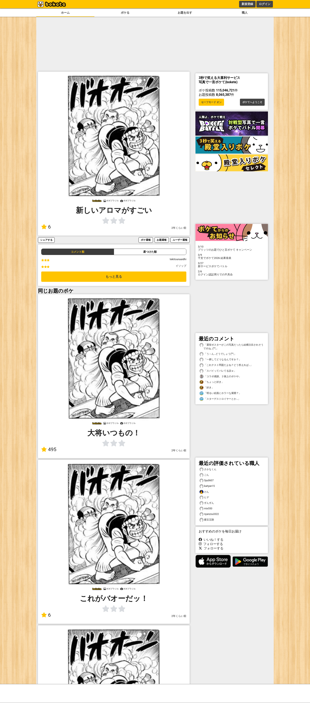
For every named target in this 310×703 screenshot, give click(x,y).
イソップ (181, 265)
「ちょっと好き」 (212, 382)
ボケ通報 (146, 239)
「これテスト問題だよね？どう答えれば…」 (226, 365)
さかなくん (208, 469)
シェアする (46, 239)
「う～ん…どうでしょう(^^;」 (218, 354)
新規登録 (247, 4)
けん (204, 492)
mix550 (206, 509)
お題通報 (162, 239)
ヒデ (204, 497)
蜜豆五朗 (207, 520)
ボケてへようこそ (252, 102)
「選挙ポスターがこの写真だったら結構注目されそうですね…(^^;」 (231, 346)
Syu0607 (207, 480)
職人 (245, 12)
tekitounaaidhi (178, 259)
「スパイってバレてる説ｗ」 (218, 371)
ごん (204, 475)
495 (48, 449)
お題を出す (185, 12)
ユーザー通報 (180, 239)
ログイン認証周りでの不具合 (231, 273)
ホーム (65, 12)
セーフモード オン (211, 102)
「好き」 (207, 388)
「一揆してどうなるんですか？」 (220, 360)
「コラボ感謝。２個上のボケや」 (220, 376)
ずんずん (207, 503)
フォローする (211, 544)
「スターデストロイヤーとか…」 (220, 399)
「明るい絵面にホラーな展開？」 (220, 393)
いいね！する (211, 540)
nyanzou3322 (209, 514)
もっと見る (114, 276)
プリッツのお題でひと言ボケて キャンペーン (231, 248)
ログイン (264, 4)
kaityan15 (207, 486)
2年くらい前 (178, 227)
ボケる (125, 12)
